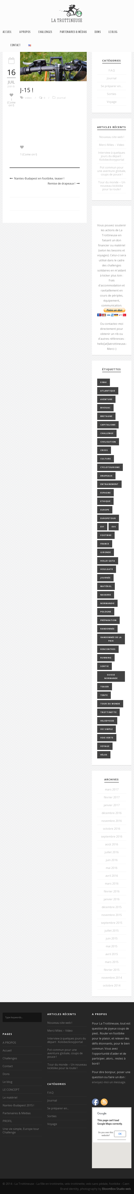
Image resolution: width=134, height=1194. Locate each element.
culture (105, 458)
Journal (61, 97)
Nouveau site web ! (111, 137)
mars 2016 (111, 883)
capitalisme (108, 424)
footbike (105, 535)
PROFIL (7, 1121)
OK (120, 1133)
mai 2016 (111, 868)
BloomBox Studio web (116, 1189)
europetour (108, 518)
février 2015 (112, 970)
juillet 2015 (112, 930)
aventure (106, 399)
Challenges (45, 32)
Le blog (113, 32)
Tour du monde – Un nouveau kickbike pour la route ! (111, 185)
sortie (104, 666)
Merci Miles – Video (111, 145)
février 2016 (112, 891)
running (105, 657)
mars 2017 (111, 789)
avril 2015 (111, 954)
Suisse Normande (111, 676)
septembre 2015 (111, 923)
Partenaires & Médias (73, 32)
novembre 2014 (111, 978)
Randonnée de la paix (111, 639)
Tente (104, 695)
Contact (15, 45)
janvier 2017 (112, 805)
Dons (98, 32)
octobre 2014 (111, 985)
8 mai (103, 382)
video (28, 97)
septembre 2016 (111, 836)
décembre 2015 (112, 907)
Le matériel (10, 1097)
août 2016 (111, 844)
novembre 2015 (111, 915)
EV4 (114, 526)
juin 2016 (112, 860)
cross (104, 450)
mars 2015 (111, 962)
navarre (105, 594)
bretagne (106, 416)
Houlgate (106, 569)
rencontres (108, 649)
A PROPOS (25, 32)
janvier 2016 (112, 899)
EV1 (102, 526)
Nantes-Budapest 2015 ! (18, 1105)
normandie (107, 603)
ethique (105, 501)
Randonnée (107, 628)
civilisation (108, 441)
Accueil (7, 32)
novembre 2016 (111, 821)
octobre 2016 (111, 829)
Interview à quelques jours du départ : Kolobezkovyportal (111, 156)
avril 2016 (111, 876)
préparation (108, 620)
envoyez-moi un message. (109, 1082)
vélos (103, 754)
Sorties (111, 94)
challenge (106, 433)
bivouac (105, 407)
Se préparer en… (111, 86)
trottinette (108, 712)
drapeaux (106, 475)
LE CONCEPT (11, 1090)
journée (105, 577)
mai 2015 (111, 946)
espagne (105, 492)
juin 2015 (112, 938)
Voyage (112, 102)
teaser (104, 686)
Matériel (106, 586)
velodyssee (107, 720)
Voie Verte (106, 737)
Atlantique (107, 390)
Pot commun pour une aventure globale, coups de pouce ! (111, 171)
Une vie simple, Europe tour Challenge (21, 1130)
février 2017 (112, 797)
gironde (105, 552)
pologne (105, 611)
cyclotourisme (110, 467)
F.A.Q (112, 70)
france (104, 543)
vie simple (106, 729)
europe (104, 509)
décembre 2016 (112, 813)
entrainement (109, 484)
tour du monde (110, 703)
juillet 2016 (112, 852)
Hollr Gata (107, 560)
